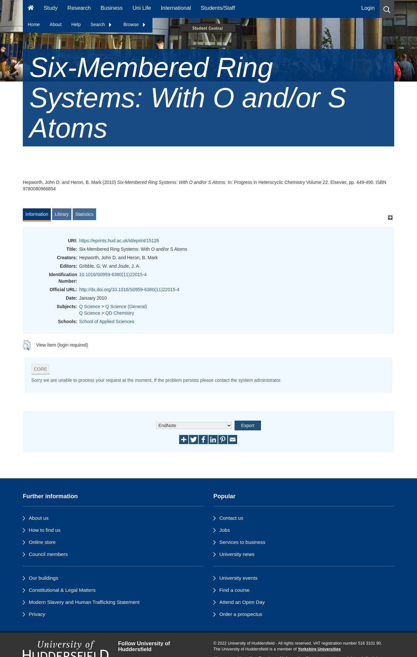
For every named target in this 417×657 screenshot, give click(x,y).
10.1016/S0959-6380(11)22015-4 (113, 274)
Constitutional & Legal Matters (62, 590)
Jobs (224, 530)
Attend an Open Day (242, 602)
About (56, 24)
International (176, 8)
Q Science (89, 306)
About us (39, 518)
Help (76, 24)
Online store (42, 542)
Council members (48, 554)
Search (101, 24)
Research (79, 8)
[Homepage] (31, 9)
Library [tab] (62, 214)
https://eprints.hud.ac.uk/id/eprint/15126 (119, 240)
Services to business (242, 542)
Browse (134, 24)
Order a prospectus (240, 614)
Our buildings (43, 578)
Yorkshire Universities (319, 649)
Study (51, 8)
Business (112, 8)
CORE (40, 369)
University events (238, 578)
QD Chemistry (120, 313)
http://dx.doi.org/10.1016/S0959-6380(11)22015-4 (129, 289)
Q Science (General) (126, 306)
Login (368, 8)
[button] (387, 9)
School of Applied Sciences (106, 321)
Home (34, 24)
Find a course (234, 590)
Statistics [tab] (84, 214)
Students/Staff (218, 8)
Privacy (37, 614)
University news (236, 554)
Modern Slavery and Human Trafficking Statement (84, 602)
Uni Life (142, 8)
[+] (390, 217)
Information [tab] (36, 214)
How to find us (45, 530)
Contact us (231, 518)
